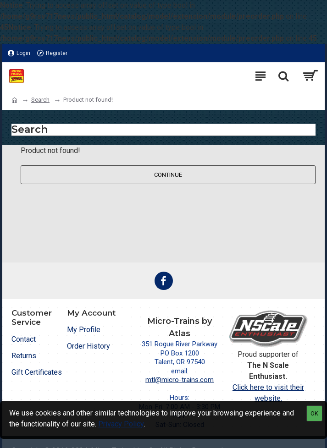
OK (314, 413)
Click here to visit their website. (268, 393)
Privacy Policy (121, 424)
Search (40, 99)
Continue (168, 174)
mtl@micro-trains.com (179, 380)
